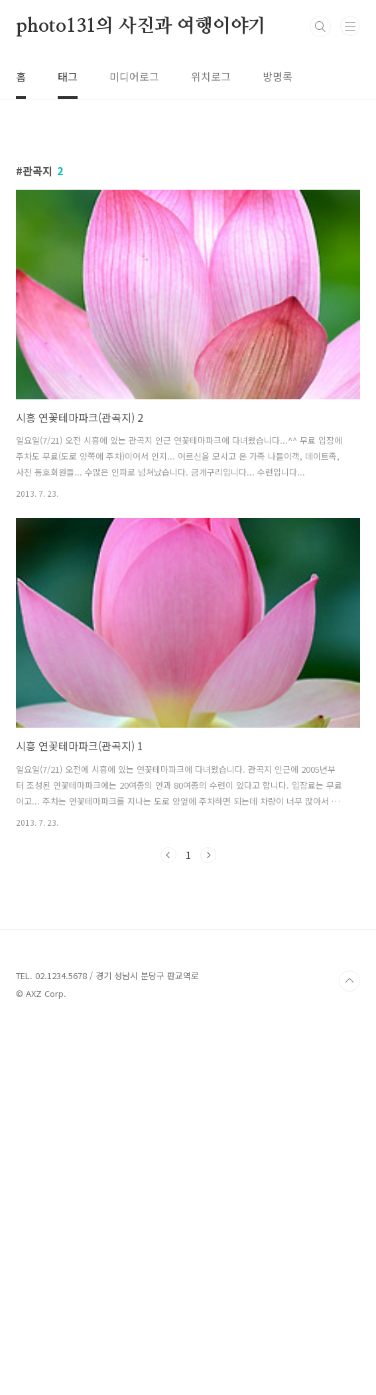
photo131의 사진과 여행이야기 (141, 26)
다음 (208, 1041)
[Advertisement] (188, 235)
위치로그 (211, 76)
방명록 (277, 76)
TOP (349, 1352)
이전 (168, 1041)
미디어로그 (134, 76)
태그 (68, 76)
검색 (320, 26)
